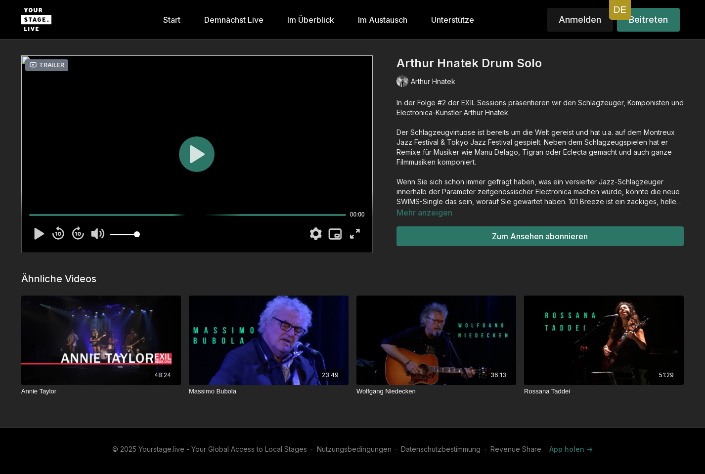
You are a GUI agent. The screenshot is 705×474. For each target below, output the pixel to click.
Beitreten (648, 19)
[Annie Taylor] (101, 391)
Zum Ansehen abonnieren (540, 236)
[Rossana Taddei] (604, 391)
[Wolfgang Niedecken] (436, 391)
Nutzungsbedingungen (354, 449)
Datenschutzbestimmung (441, 449)
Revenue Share (515, 449)
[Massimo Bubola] (269, 391)
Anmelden (580, 19)
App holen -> (571, 449)
